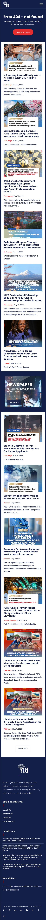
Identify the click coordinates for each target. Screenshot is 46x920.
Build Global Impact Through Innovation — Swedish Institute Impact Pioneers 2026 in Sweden (22, 245)
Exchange (8, 85)
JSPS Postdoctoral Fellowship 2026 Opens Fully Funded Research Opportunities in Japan (23, 298)
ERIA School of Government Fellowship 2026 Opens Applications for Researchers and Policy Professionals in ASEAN (21, 186)
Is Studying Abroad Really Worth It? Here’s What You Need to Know (22, 78)
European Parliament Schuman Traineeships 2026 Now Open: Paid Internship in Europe (22, 551)
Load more (23, 748)
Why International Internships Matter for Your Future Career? (22, 497)
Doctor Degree (10, 620)
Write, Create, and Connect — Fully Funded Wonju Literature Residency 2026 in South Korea (21, 133)
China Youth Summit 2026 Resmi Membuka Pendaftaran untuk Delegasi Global (22, 663)
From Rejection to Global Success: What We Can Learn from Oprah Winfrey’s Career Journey (21, 355)
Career (7, 363)
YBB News (7, 670)
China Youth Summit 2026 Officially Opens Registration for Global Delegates (22, 722)
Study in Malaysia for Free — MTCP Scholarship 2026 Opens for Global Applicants (21, 448)
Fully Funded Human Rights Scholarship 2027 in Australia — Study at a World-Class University (22, 611)
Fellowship (8, 196)
